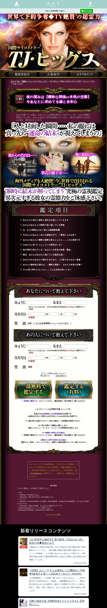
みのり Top (15, 81)
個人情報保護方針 (36, 473)
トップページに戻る (53, 514)
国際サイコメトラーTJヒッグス (34, 81)
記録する (45, 376)
